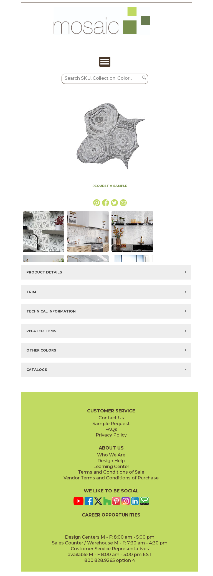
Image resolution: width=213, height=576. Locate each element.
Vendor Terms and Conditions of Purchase (111, 478)
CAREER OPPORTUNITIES (111, 515)
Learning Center (111, 466)
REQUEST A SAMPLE (109, 186)
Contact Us (111, 417)
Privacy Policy (111, 435)
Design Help (111, 460)
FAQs (111, 429)
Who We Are (111, 455)
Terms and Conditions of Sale (111, 472)
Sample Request (111, 423)
